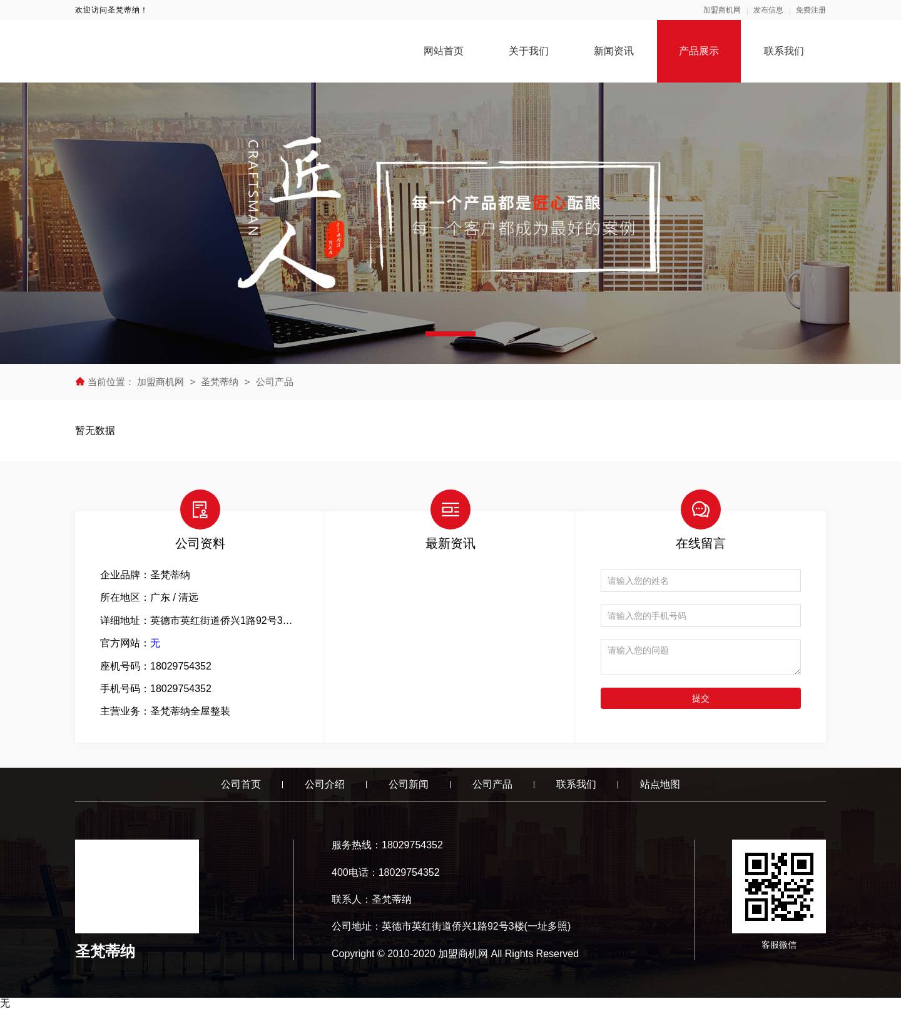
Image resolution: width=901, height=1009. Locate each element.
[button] (450, 333)
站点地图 (660, 784)
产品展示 (699, 51)
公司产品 (274, 381)
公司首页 (241, 784)
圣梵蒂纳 (219, 381)
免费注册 (811, 10)
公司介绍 (325, 784)
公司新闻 (409, 784)
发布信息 (768, 10)
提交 (701, 698)
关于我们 (529, 51)
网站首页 (444, 51)
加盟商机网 (722, 10)
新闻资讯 (614, 51)
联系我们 (784, 51)
